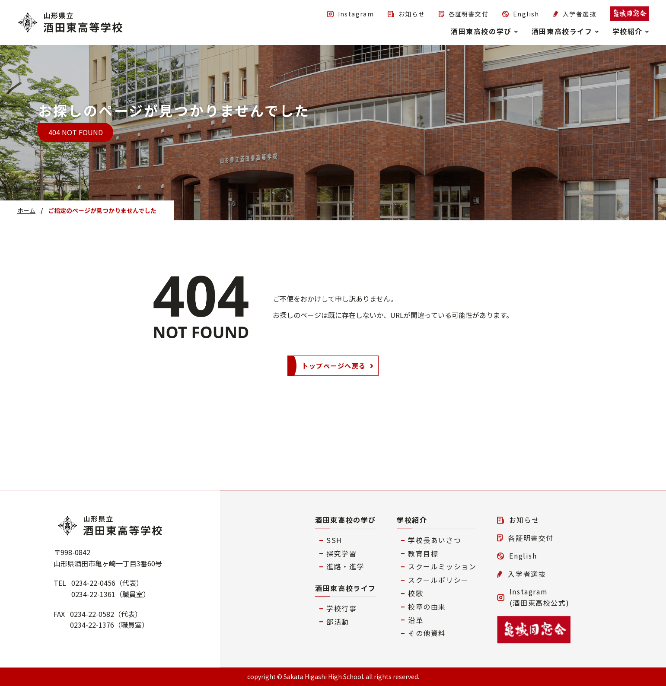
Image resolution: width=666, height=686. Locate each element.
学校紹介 (412, 519)
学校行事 (341, 608)
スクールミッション (442, 567)
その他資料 (427, 633)
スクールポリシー (438, 580)
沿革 (415, 620)
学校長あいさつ (434, 540)
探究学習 (341, 553)
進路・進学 (345, 567)
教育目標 (423, 553)
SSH (334, 540)
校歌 (415, 593)
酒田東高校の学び (345, 519)
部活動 (337, 621)
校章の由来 (427, 606)
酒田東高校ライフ (345, 588)
